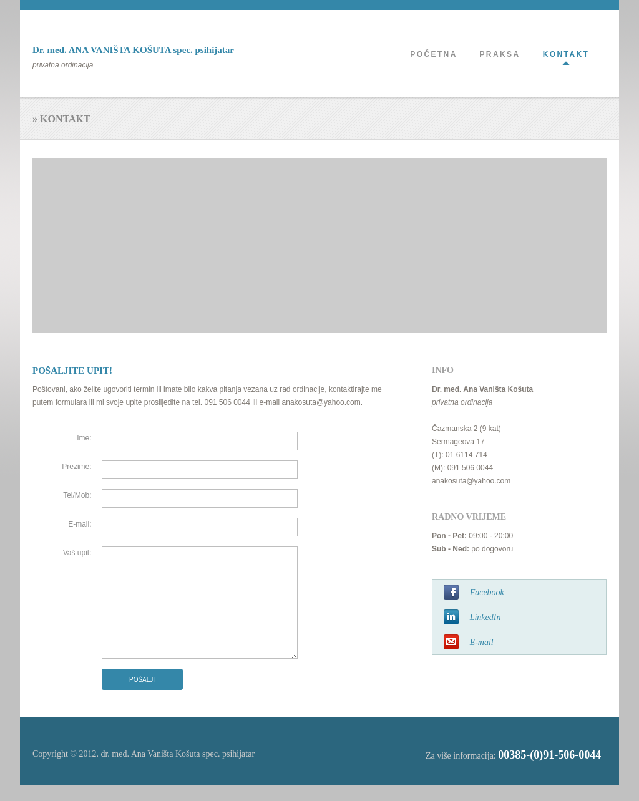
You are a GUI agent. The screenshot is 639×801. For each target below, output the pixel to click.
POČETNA (433, 54)
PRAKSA (499, 54)
